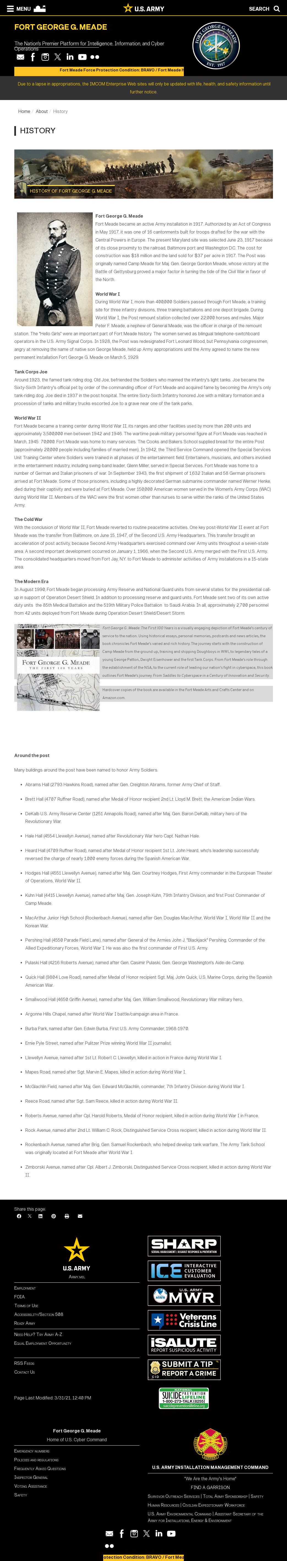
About (42, 111)
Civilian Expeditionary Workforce (213, 1505)
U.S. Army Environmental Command (179, 1513)
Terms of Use (26, 1305)
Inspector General (31, 1477)
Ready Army (24, 1323)
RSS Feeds (24, 1363)
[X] (30, 1216)
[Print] (67, 1216)
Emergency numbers (31, 1451)
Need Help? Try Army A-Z (38, 1334)
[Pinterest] (53, 1216)
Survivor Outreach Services (173, 1496)
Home (24, 111)
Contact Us (24, 1372)
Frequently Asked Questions (40, 1468)
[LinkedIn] (40, 1216)
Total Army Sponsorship (225, 1496)
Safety (20, 1495)
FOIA (19, 1296)
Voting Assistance (30, 1486)
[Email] (80, 1216)
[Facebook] (19, 1216)
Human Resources (163, 1505)
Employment (25, 1288)
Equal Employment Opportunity (42, 1343)
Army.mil (77, 1276)
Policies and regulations (36, 1459)
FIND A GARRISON (210, 1487)
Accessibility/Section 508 (38, 1314)
